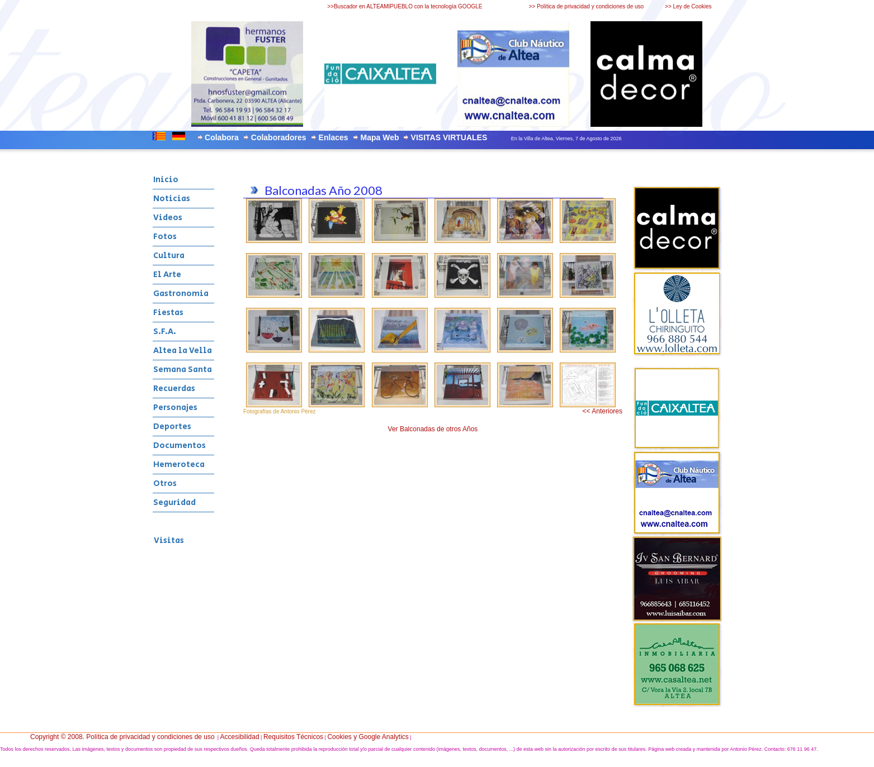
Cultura (169, 255)
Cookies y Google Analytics (367, 737)
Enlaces (333, 137)
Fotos (165, 236)
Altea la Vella (182, 350)
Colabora (222, 137)
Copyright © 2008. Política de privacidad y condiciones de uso (122, 737)
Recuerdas (174, 388)
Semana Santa (182, 369)
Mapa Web (380, 137)
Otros (165, 483)
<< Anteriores (602, 411)
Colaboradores (278, 137)
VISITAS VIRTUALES (449, 137)
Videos (167, 217)
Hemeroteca (179, 464)
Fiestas (168, 312)
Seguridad (174, 502)
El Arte (167, 274)
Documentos (179, 445)
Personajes (175, 407)
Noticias (171, 198)
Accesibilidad (239, 737)
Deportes (172, 426)
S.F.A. (164, 331)
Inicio (165, 179)
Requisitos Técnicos (293, 737)
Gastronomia (181, 293)
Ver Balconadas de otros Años (433, 429)
